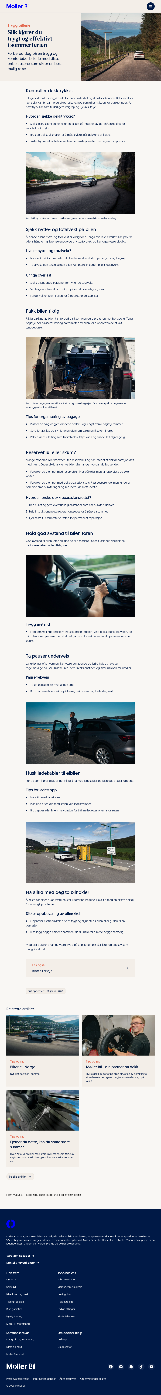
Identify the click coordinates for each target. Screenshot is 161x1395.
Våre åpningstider (20, 1256)
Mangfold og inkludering (20, 1339)
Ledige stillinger (66, 1309)
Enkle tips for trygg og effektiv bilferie (60, 1194)
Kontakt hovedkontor (22, 1263)
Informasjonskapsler (44, 1378)
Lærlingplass (64, 1294)
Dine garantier (14, 1309)
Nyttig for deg (14, 1316)
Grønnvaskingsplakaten (93, 1378)
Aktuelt (18, 1194)
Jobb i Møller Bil (66, 1279)
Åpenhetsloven (67, 1378)
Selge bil (11, 1287)
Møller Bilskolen (66, 1316)
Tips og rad (30, 1194)
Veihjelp (62, 1339)
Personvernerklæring (17, 1378)
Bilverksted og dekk (17, 1294)
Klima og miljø (14, 1346)
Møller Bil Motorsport (18, 1323)
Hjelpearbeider (66, 1301)
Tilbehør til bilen (15, 1301)
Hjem (9, 1194)
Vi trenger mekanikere (70, 1287)
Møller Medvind (15, 1354)
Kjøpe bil (11, 1279)
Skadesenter (65, 1346)
